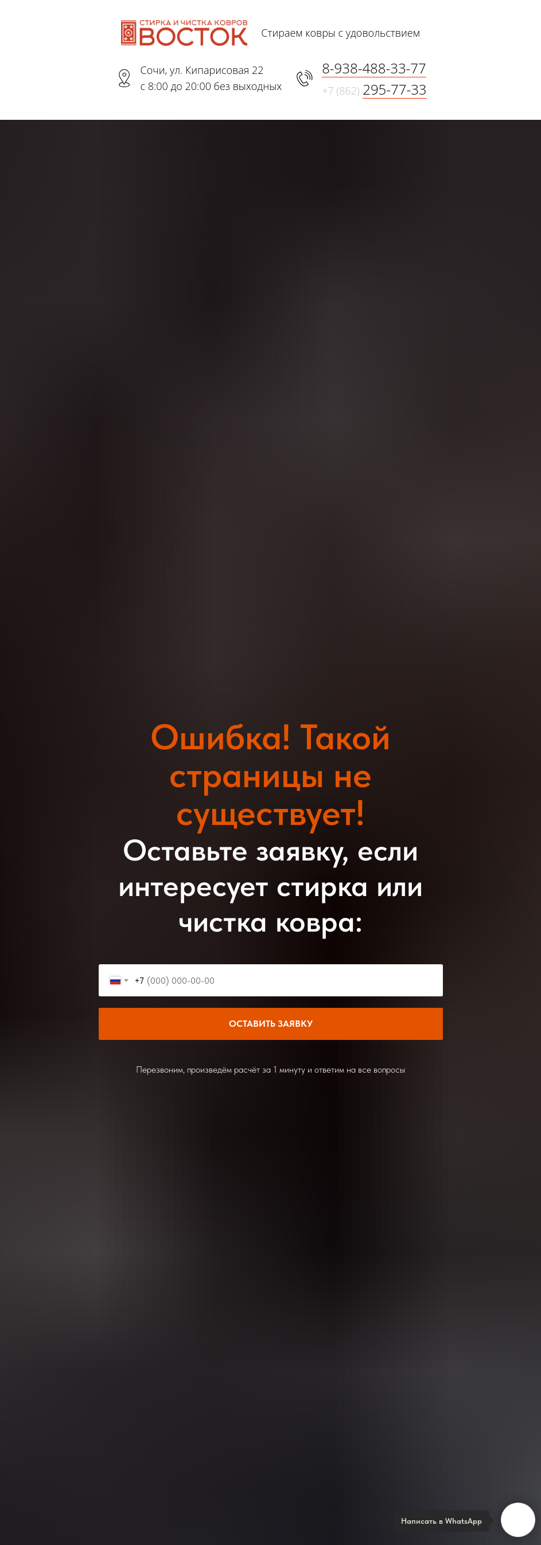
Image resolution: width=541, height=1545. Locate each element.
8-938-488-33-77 (374, 67)
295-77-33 (394, 89)
